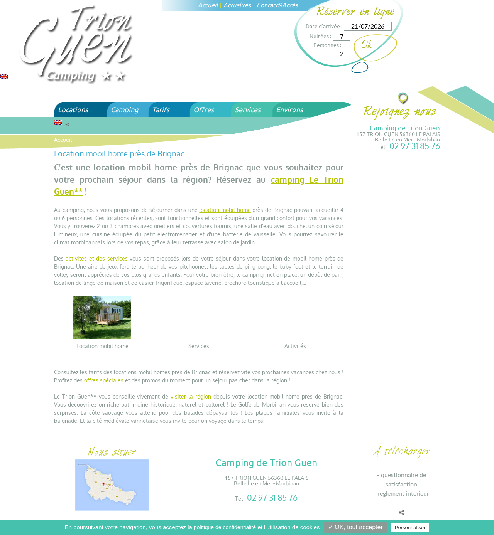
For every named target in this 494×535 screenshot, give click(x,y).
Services (248, 109)
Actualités (237, 4)
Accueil (208, 4)
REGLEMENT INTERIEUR (403, 493)
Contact (267, 4)
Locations (73, 109)
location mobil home (224, 210)
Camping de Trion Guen (405, 127)
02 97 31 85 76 (414, 146)
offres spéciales (104, 380)
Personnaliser (410, 527)
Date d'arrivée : (324, 25)
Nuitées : (320, 35)
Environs (289, 109)
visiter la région (191, 396)
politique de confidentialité (225, 527)
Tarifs (160, 109)
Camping (124, 109)
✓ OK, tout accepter (355, 527)
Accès (290, 4)
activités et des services (96, 258)
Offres (203, 109)
